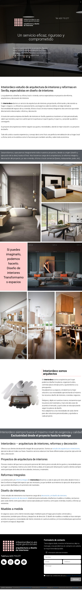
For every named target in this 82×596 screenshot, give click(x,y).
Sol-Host (55, 587)
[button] (81, 2)
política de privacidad (74, 576)
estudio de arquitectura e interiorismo (66, 449)
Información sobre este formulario (58, 552)
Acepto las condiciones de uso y (63, 576)
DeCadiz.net (43, 587)
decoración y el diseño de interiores (54, 496)
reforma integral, (22, 480)
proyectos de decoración (19, 498)
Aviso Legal (75, 587)
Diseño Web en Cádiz (25, 587)
